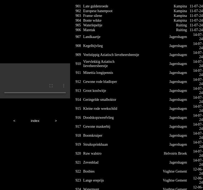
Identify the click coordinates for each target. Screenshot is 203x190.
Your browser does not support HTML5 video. (35, 80)
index (35, 121)
